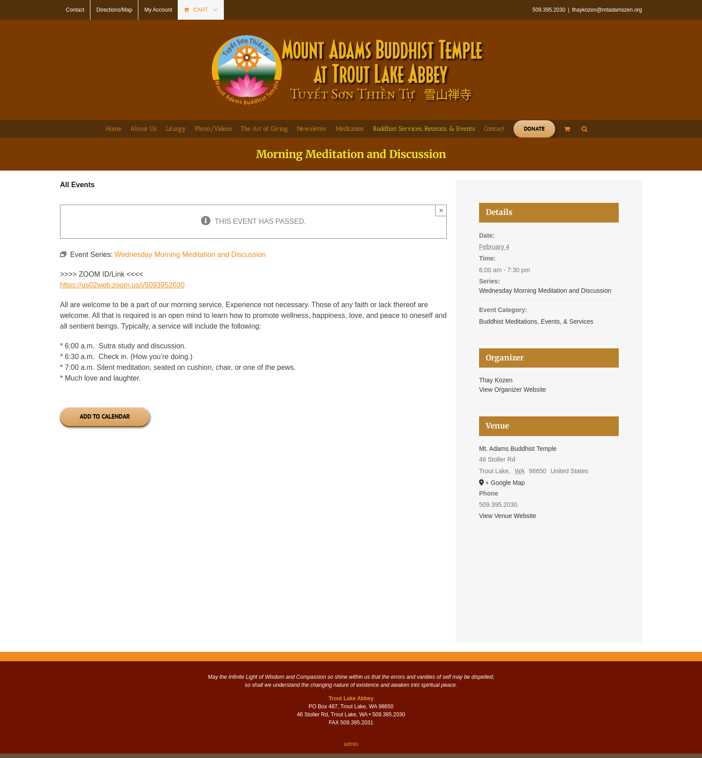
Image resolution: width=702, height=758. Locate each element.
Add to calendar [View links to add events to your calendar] (105, 416)
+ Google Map (505, 482)
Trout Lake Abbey (351, 698)
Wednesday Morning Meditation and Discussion (545, 290)
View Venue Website (507, 515)
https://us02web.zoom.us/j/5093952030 (122, 285)
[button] (584, 129)
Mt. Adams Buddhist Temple (517, 448)
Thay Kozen (496, 380)
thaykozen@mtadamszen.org (607, 10)
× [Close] (441, 210)
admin (351, 744)
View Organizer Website (512, 389)
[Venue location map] (549, 569)
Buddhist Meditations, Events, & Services (536, 321)
